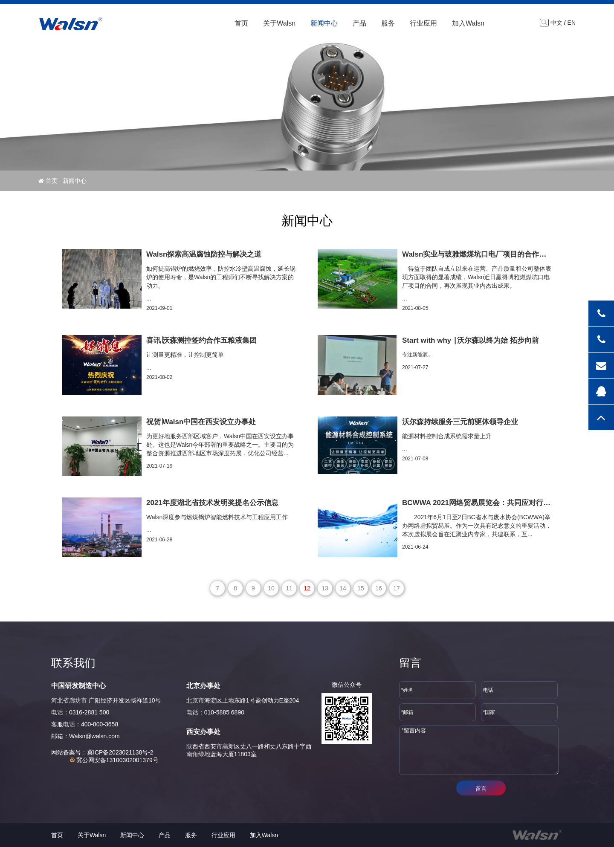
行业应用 (423, 23)
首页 (241, 23)
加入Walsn (468, 23)
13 (324, 588)
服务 (388, 23)
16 (378, 588)
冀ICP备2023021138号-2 (120, 752)
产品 (359, 23)
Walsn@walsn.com (94, 736)
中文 (556, 22)
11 (289, 588)
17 (396, 588)
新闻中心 (324, 23)
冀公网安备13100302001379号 (114, 760)
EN (572, 22)
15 (360, 588)
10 (271, 588)
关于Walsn (279, 23)
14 (342, 588)
